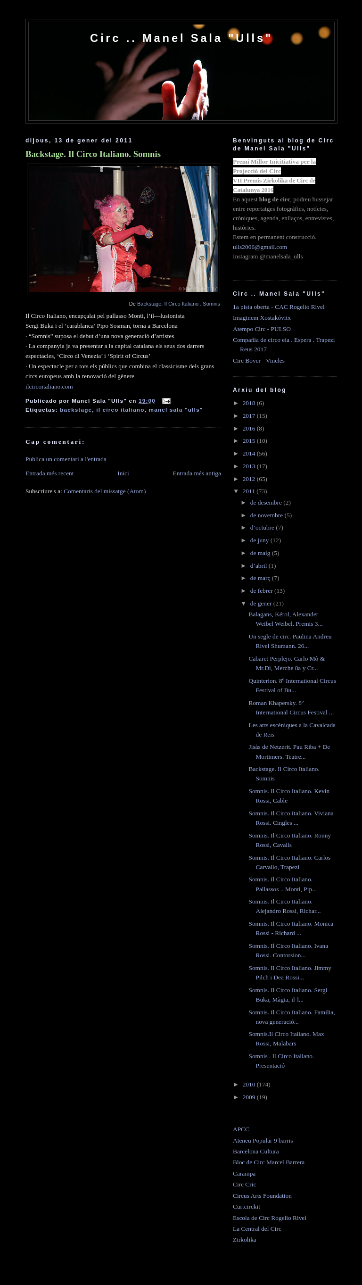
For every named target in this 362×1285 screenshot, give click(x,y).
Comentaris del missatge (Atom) (105, 491)
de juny (260, 540)
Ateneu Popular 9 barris (263, 1140)
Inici (123, 473)
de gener (261, 603)
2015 (250, 440)
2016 (250, 428)
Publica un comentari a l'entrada (66, 459)
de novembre (267, 515)
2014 (250, 453)
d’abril (259, 565)
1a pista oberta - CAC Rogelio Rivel (279, 306)
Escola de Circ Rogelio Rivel (269, 1217)
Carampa (244, 1173)
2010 (250, 1084)
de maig (261, 552)
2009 (250, 1097)
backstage (76, 409)
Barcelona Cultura (256, 1151)
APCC (241, 1129)
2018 (250, 402)
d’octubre (263, 527)
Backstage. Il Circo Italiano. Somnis (93, 154)
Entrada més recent (49, 473)
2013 (250, 466)
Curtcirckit (246, 1206)
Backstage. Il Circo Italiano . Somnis (178, 304)
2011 (250, 491)
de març (261, 577)
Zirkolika (244, 1239)
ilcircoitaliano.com (49, 386)
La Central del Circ (257, 1228)
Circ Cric (244, 1184)
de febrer (262, 590)
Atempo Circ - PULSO (262, 328)
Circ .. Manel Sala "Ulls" (181, 38)
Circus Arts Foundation (262, 1195)
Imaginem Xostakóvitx (262, 317)
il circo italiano (120, 409)
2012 (250, 478)
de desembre (267, 502)
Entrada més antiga (197, 473)
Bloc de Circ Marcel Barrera (268, 1162)
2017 (250, 415)
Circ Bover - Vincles (259, 360)
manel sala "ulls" (176, 409)
